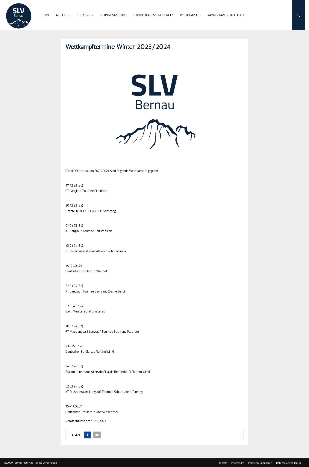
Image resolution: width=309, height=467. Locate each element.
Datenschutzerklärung (288, 463)
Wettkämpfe (189, 15)
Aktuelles (63, 15)
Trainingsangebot (113, 15)
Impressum (237, 463)
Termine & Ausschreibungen (153, 15)
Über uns (83, 15)
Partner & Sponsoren (260, 463)
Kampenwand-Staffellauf (226, 15)
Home (46, 15)
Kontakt (222, 463)
